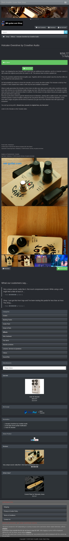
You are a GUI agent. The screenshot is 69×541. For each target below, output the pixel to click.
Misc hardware (7, 336)
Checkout (51, 27)
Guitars (5, 315)
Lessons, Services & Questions (12, 349)
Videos (5, 353)
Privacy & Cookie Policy (11, 511)
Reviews (6, 268)
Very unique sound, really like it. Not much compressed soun (20, 465)
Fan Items (6, 340)
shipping (67, 56)
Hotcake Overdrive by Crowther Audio (28, 36)
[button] (6, 12)
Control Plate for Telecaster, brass (34, 494)
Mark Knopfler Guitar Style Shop (14, 2)
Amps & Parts (7, 328)
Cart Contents (41, 27)
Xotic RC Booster (34, 397)
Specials (5, 375)
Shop (7, 36)
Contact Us (7, 519)
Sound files (6, 357)
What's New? (7, 473)
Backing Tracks (7, 320)
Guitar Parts (6, 324)
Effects (13, 36)
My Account (62, 27)
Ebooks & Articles (8, 344)
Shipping (6, 507)
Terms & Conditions (9, 515)
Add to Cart (27, 68)
